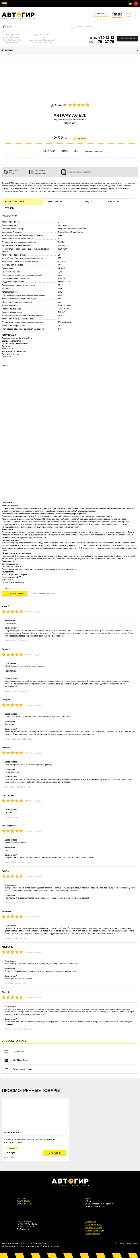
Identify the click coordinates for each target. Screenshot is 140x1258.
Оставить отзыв (15, 593)
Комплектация (54, 201)
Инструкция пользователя (79, 172)
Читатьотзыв (129, 14)
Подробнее (9, 1157)
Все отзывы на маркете (44, 593)
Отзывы (9, 208)
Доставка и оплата (93, 1227)
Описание (113, 201)
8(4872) (102, 38)
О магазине (90, 1221)
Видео (88, 201)
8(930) (101, 42)
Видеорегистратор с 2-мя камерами (70, 120)
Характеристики (14, 201)
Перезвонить (128, 38)
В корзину (55, 1153)
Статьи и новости (92, 1233)
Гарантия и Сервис (93, 1224)
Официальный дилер (94, 1230)
